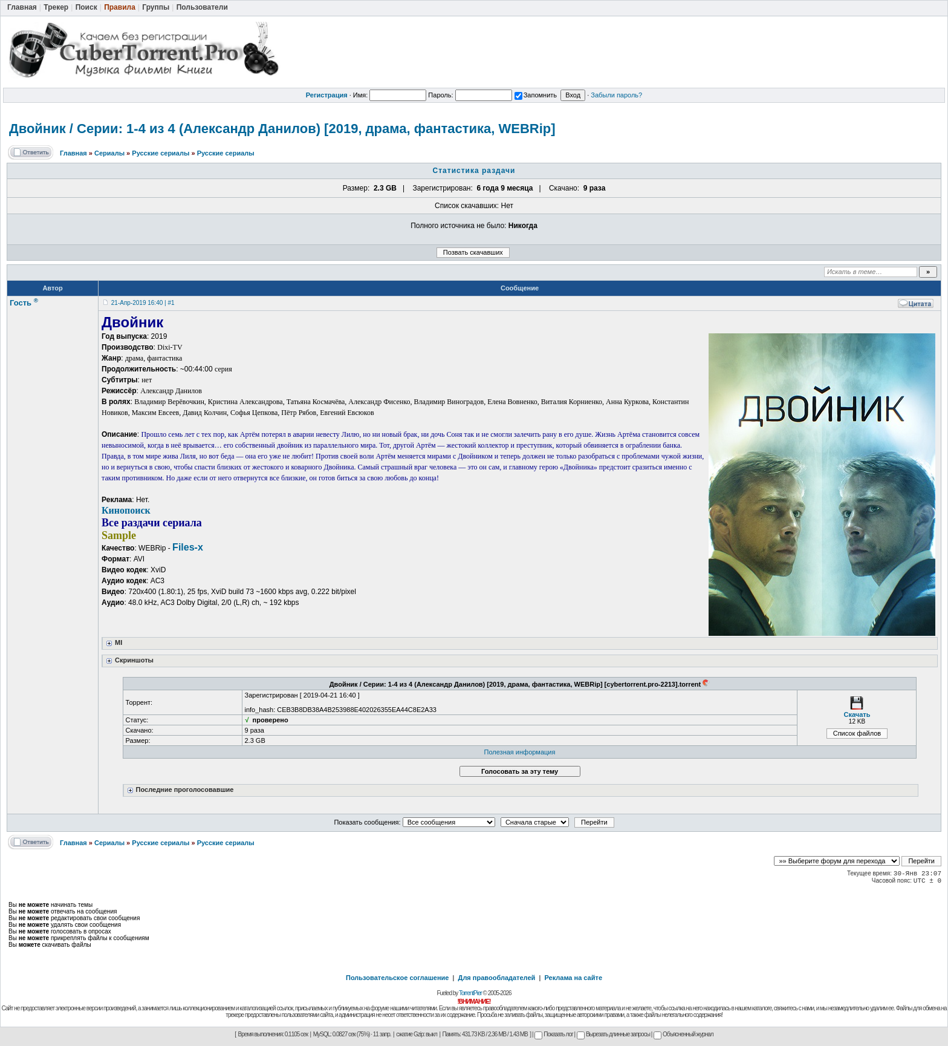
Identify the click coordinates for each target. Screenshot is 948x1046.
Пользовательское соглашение (397, 977)
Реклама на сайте (573, 977)
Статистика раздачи (474, 170)
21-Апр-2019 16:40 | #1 (143, 302)
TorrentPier (470, 993)
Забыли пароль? (616, 95)
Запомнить (536, 95)
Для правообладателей (497, 977)
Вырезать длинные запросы (613, 1034)
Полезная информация (520, 752)
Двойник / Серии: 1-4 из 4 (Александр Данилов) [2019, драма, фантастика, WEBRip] (282, 128)
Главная (73, 153)
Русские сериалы (160, 153)
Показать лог (553, 1034)
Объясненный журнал (683, 1034)
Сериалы (109, 153)
